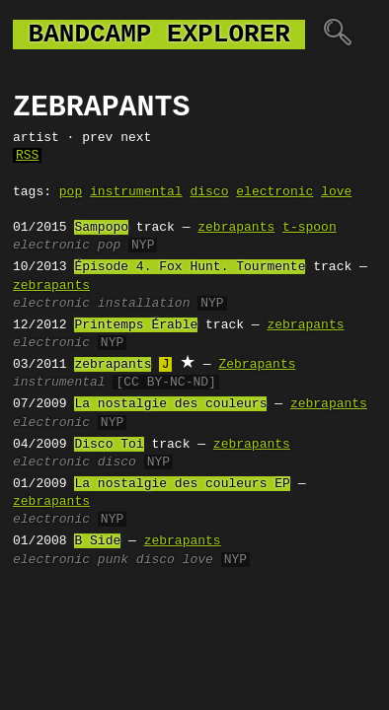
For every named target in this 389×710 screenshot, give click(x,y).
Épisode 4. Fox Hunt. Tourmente (189, 267)
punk (113, 560)
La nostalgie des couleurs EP (181, 484)
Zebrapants (256, 365)
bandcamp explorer (159, 34)
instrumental (136, 192)
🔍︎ (337, 34)
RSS (27, 156)
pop (70, 192)
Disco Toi (108, 445)
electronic (274, 192)
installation (144, 304)
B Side (97, 541)
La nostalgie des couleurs (170, 404)
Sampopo (101, 228)
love (336, 192)
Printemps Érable (135, 325)
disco (209, 192)
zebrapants (235, 228)
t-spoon (309, 228)
